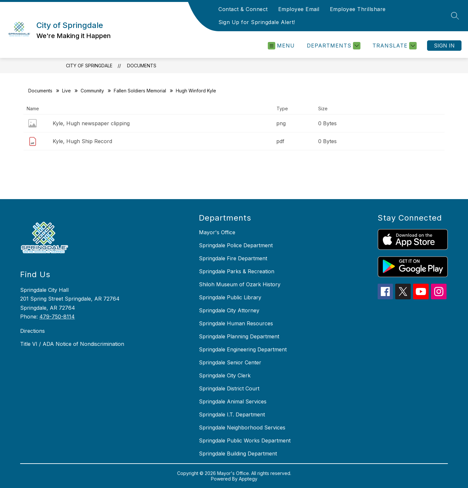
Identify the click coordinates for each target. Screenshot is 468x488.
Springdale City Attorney (229, 310)
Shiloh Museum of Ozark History (239, 284)
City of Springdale (89, 65)
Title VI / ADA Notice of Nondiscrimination (72, 344)
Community (92, 90)
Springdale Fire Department (233, 258)
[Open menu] (281, 46)
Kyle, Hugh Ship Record (82, 141)
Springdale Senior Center (230, 362)
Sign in (444, 45)
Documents (141, 65)
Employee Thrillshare (358, 9)
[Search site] (455, 16)
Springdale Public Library (230, 297)
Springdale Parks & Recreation (236, 271)
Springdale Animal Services (232, 401)
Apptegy (248, 478)
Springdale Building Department (238, 453)
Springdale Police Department (236, 245)
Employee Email (298, 9)
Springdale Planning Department (239, 336)
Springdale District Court (229, 388)
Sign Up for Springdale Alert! (256, 22)
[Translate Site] (394, 46)
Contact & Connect (243, 9)
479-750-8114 (57, 316)
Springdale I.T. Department (232, 414)
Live (66, 90)
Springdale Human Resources (236, 323)
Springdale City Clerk (225, 375)
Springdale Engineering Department (243, 349)
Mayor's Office (217, 232)
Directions (32, 331)
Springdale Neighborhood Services (242, 427)
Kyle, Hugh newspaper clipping (91, 123)
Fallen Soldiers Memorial (140, 90)
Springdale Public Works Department (245, 440)
